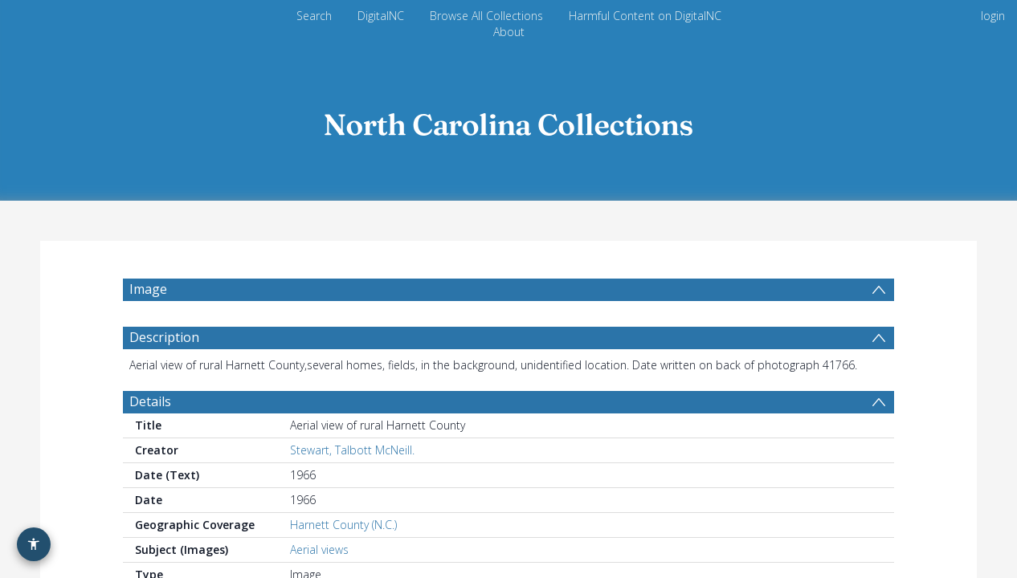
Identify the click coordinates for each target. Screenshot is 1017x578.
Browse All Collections (486, 15)
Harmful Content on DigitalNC (645, 15)
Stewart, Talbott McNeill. (352, 488)
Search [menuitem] (314, 15)
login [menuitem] (993, 15)
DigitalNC (380, 15)
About (509, 31)
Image (148, 289)
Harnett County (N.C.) (343, 563)
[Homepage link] (508, 120)
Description (164, 376)
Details (150, 440)
